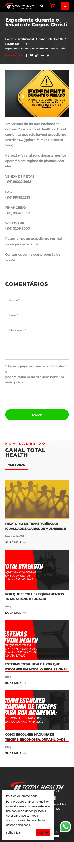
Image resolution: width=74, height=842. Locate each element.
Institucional (26, 39)
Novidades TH (14, 43)
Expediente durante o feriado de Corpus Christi (36, 48)
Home (9, 39)
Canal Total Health (51, 39)
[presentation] (37, 397)
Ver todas (16, 465)
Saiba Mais (13, 832)
